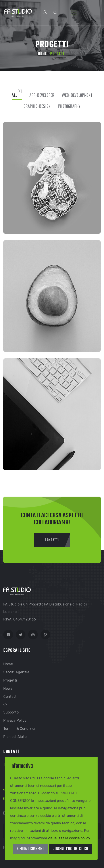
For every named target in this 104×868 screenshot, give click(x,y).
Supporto (11, 712)
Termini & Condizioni (20, 728)
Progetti (10, 680)
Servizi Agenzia (16, 672)
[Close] (70, 849)
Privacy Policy (15, 720)
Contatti (10, 697)
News (7, 688)
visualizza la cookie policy (69, 838)
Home (42, 54)
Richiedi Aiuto (15, 737)
